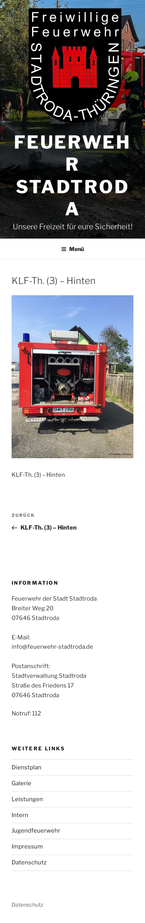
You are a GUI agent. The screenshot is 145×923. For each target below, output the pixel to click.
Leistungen (27, 799)
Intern (20, 815)
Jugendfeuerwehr (36, 830)
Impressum (27, 846)
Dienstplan (26, 767)
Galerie (21, 783)
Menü (72, 249)
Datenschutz (29, 862)
